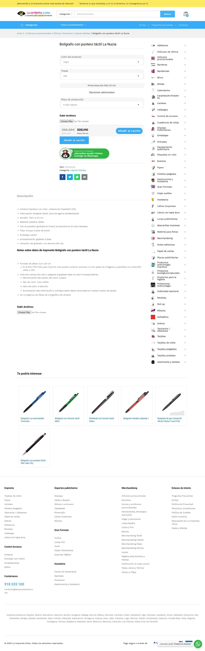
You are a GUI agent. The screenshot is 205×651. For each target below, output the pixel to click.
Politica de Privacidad (182, 504)
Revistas (8, 529)
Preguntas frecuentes (162, 25)
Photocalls (59, 512)
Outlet (125, 552)
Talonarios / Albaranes (15, 512)
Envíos (142, 25)
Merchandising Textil (132, 535)
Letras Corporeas (62, 516)
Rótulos (58, 521)
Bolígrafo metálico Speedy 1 (136, 418)
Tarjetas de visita (12, 496)
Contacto (183, 25)
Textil (57, 546)
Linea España (128, 523)
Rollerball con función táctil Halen (101, 419)
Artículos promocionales (134, 496)
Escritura (126, 500)
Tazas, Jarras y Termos (133, 568)
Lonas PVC (59, 542)
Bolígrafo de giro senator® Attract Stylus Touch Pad (170, 419)
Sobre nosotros (179, 516)
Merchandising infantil (133, 540)
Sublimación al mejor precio (136, 564)
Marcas (125, 531)
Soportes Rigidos (62, 554)
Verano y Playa (129, 572)
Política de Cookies (181, 512)
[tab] (26, 197)
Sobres (7, 521)
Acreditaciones (11, 563)
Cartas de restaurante (65, 572)
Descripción (25, 196)
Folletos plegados (13, 508)
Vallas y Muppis (62, 500)
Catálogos (9, 533)
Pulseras (8, 554)
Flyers (7, 500)
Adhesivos (9, 525)
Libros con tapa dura (14, 537)
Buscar (167, 14)
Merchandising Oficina (133, 548)
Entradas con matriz (14, 558)
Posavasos (59, 580)
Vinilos (57, 538)
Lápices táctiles (78, 170)
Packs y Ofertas (179, 528)
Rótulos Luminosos (63, 504)
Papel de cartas (12, 516)
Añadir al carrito (132, 131)
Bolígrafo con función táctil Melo (67, 419)
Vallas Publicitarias (63, 550)
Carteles (8, 504)
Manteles (58, 576)
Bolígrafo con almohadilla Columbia (32, 419)
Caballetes (59, 508)
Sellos (7, 567)
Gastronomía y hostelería (66, 584)
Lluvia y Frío (128, 527)
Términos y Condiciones (183, 508)
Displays (58, 496)
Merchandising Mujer (132, 544)
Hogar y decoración (131, 519)
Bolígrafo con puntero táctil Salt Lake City (33, 461)
